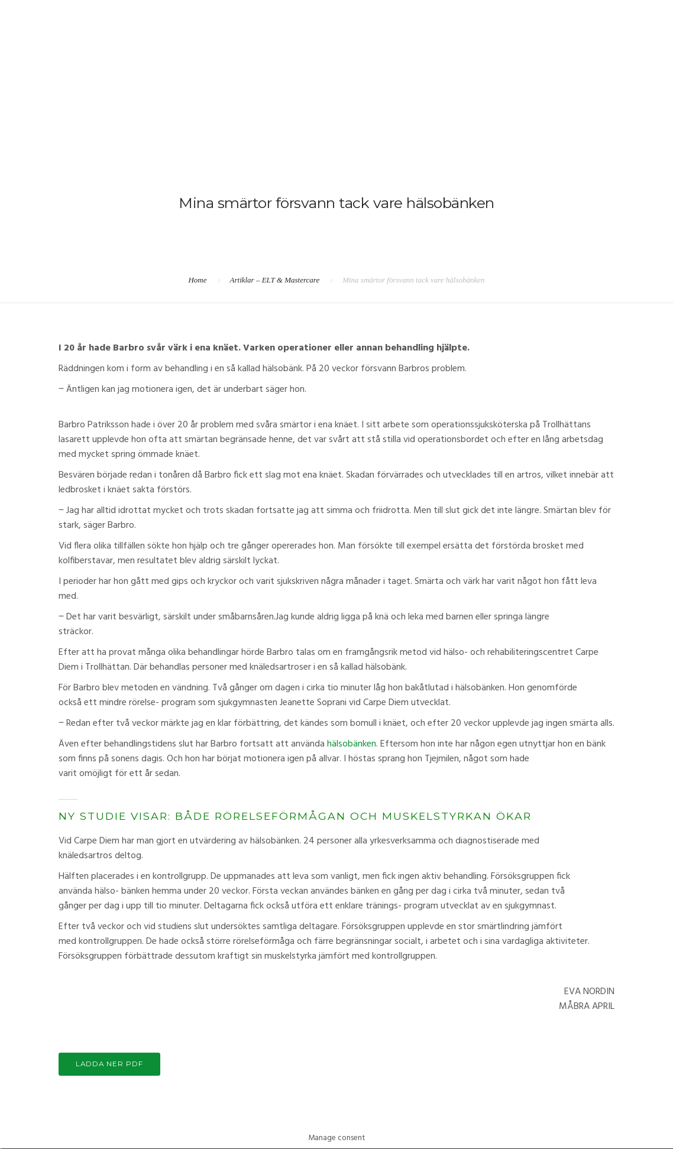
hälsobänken (351, 744)
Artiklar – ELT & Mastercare (275, 279)
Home (197, 279)
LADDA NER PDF (111, 1064)
